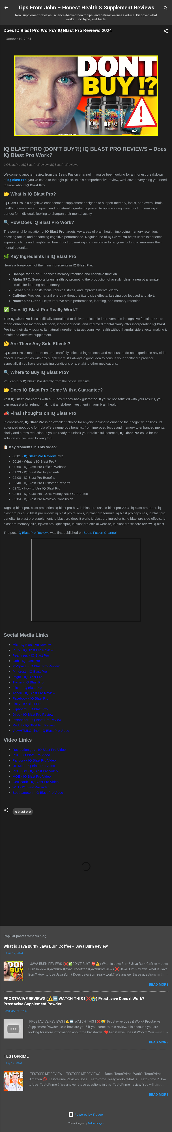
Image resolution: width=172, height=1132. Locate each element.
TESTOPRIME (16, 1056)
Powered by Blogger (86, 1115)
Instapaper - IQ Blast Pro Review (37, 720)
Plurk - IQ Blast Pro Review (33, 650)
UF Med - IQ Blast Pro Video (34, 766)
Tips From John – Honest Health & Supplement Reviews (86, 7)
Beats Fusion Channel (100, 532)
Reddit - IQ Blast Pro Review (34, 725)
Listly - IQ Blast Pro (27, 704)
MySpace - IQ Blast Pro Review (36, 666)
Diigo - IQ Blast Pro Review (33, 714)
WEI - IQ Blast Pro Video (31, 787)
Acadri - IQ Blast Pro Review (34, 693)
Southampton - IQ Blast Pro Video (38, 792)
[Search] (165, 9)
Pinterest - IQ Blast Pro (30, 671)
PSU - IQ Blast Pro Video (31, 755)
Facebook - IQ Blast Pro (30, 698)
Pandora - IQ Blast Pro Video (34, 760)
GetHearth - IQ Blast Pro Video (36, 782)
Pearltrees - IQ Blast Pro (31, 655)
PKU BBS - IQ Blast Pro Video (35, 771)
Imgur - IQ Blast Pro (27, 677)
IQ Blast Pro (17, 180)
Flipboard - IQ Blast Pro (30, 709)
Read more (158, 985)
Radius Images (96, 1123)
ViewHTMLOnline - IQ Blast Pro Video (41, 730)
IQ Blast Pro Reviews (33, 532)
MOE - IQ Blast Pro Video (32, 776)
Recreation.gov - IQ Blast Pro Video (39, 749)
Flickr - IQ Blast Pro (27, 687)
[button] (165, 31)
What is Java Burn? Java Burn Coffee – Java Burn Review (56, 946)
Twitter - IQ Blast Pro (28, 682)
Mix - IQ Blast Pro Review (32, 645)
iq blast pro (23, 812)
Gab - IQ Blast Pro (26, 661)
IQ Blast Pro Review (40, 456)
